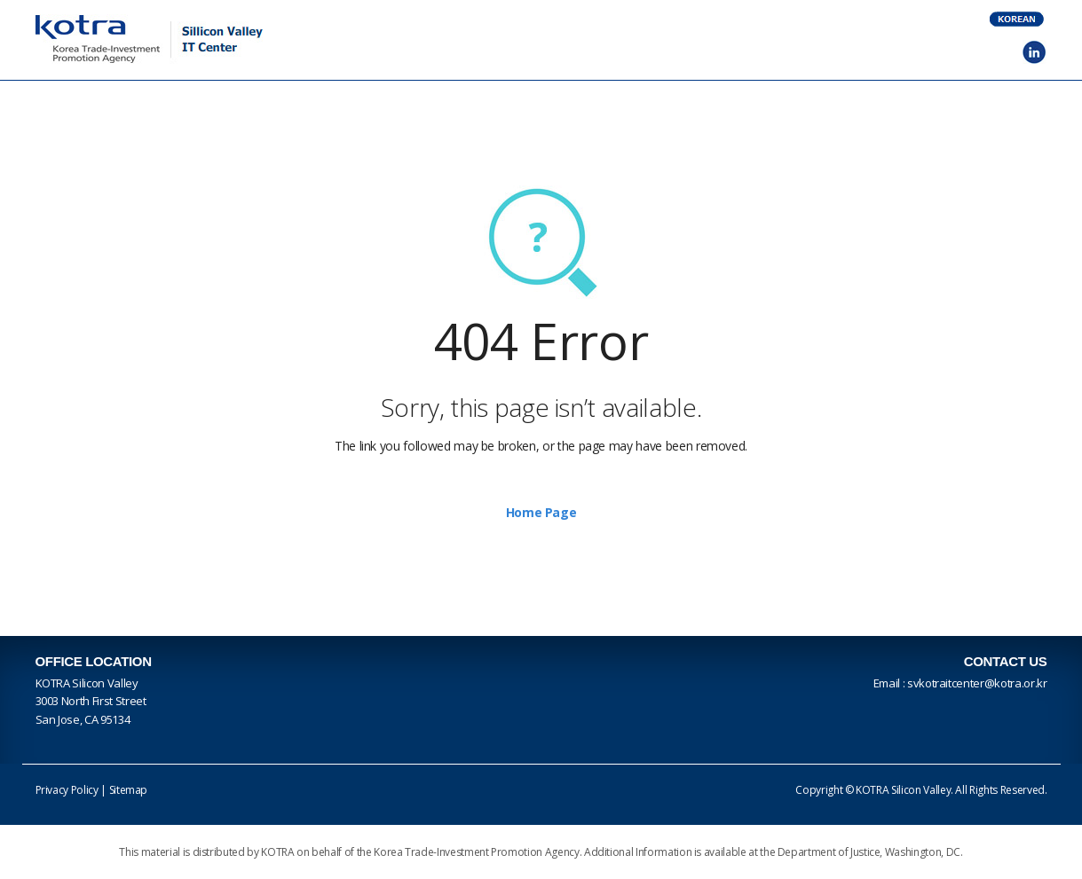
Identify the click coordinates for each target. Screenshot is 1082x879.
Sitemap (128, 789)
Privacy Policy (67, 789)
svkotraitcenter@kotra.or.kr (977, 683)
